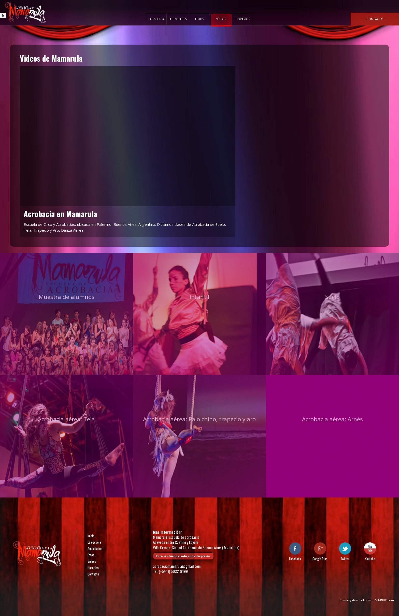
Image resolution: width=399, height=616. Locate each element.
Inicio (91, 535)
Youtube (370, 558)
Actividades (178, 19)
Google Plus (319, 558)
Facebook (295, 558)
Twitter (345, 558)
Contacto (374, 19)
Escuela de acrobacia (25, 12)
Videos (221, 19)
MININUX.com (384, 600)
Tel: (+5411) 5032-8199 (170, 571)
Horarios (243, 19)
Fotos (199, 19)
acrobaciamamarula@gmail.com (177, 566)
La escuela (156, 19)
